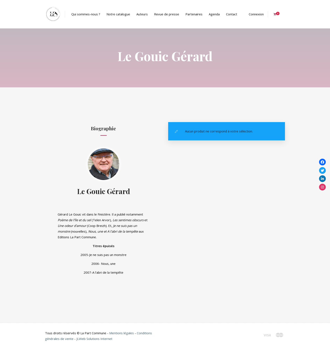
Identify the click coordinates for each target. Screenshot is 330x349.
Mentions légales (121, 333)
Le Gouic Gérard (103, 191)
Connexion (256, 14)
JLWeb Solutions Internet (94, 339)
